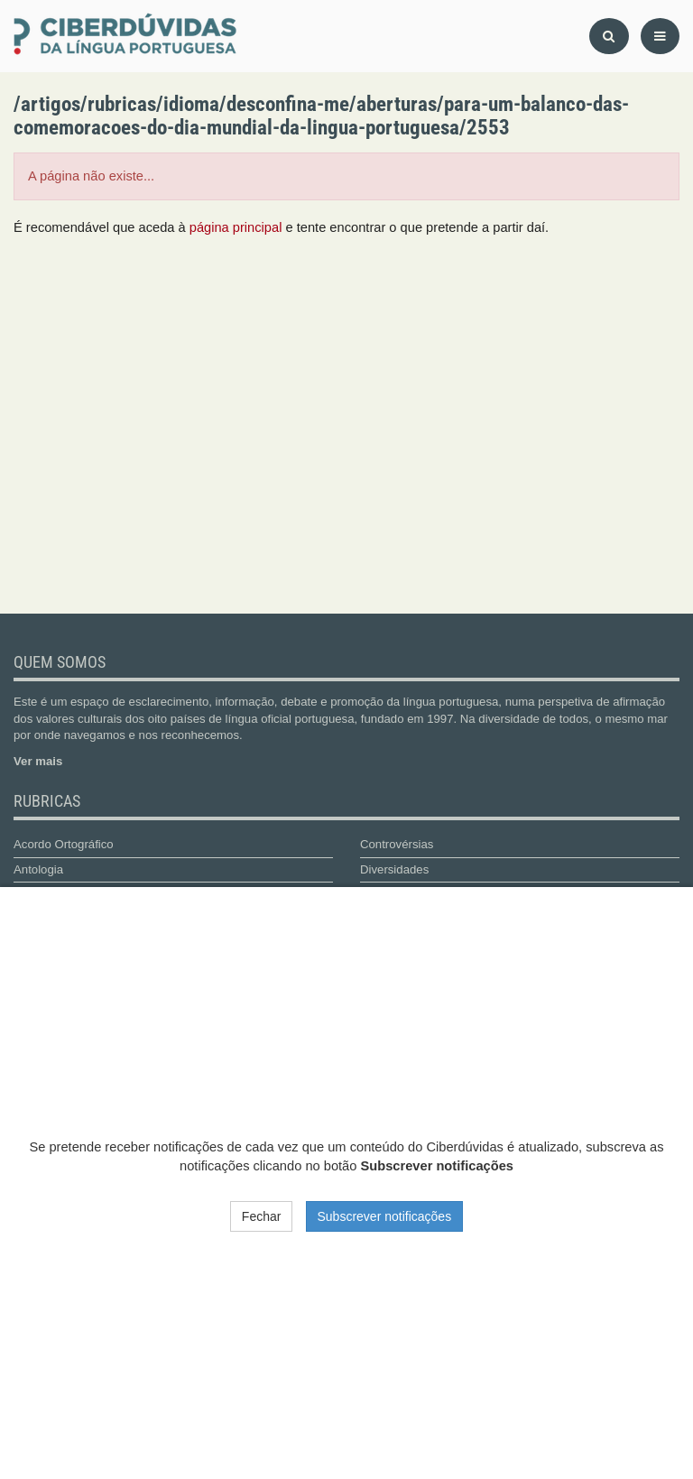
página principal (235, 227)
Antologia (38, 869)
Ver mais (38, 761)
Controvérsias (396, 844)
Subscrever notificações (385, 1216)
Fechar (262, 1216)
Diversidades (394, 869)
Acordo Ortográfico (64, 844)
